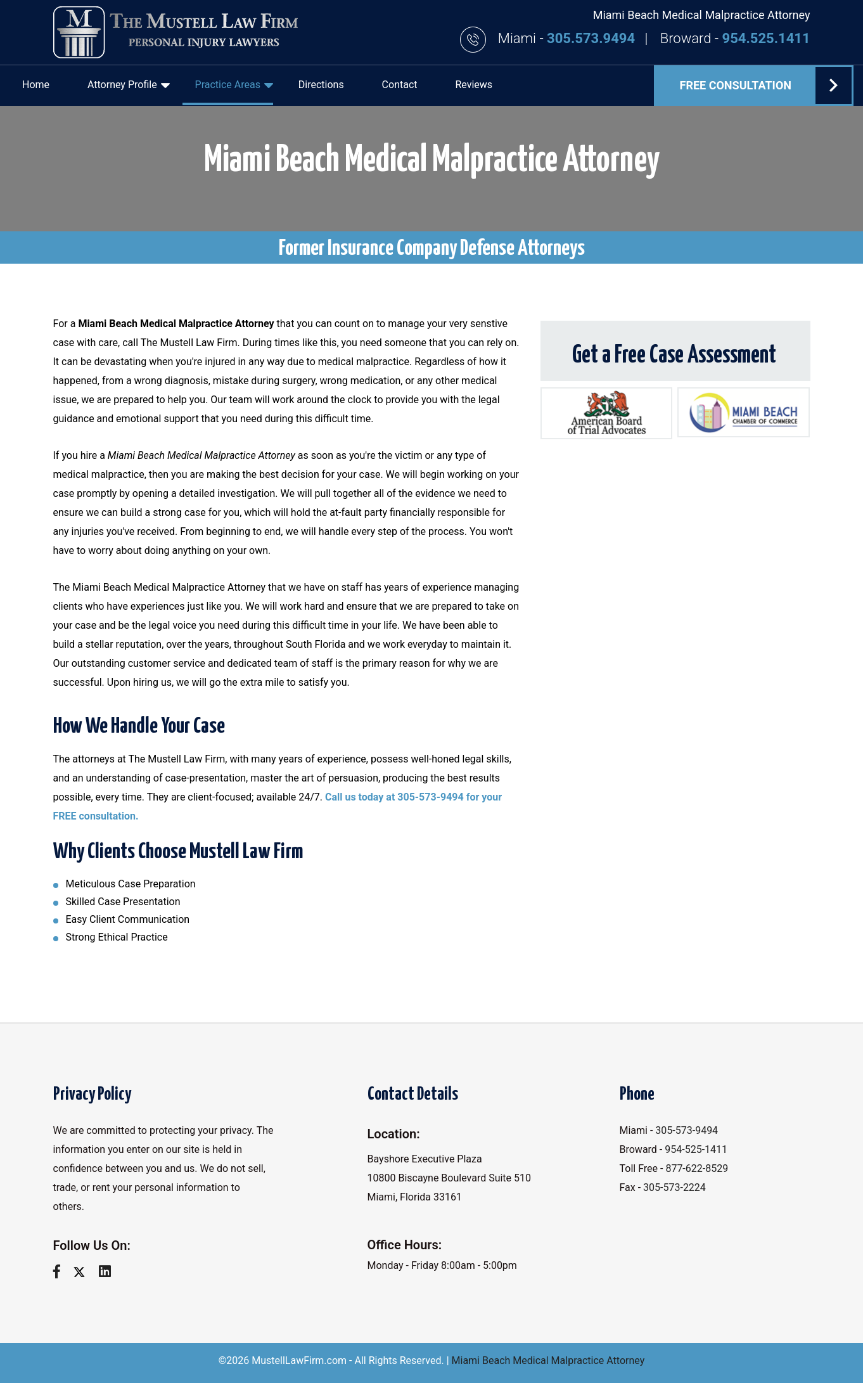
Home (35, 85)
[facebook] (61, 1272)
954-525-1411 (696, 1149)
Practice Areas (234, 85)
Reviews (473, 85)
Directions (321, 85)
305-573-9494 (686, 1130)
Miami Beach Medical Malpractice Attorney (548, 1360)
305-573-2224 (674, 1187)
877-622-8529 (696, 1168)
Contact (400, 85)
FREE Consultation (766, 85)
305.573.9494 (592, 38)
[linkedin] (109, 1272)
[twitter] (84, 1272)
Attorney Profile (128, 85)
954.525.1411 (766, 38)
